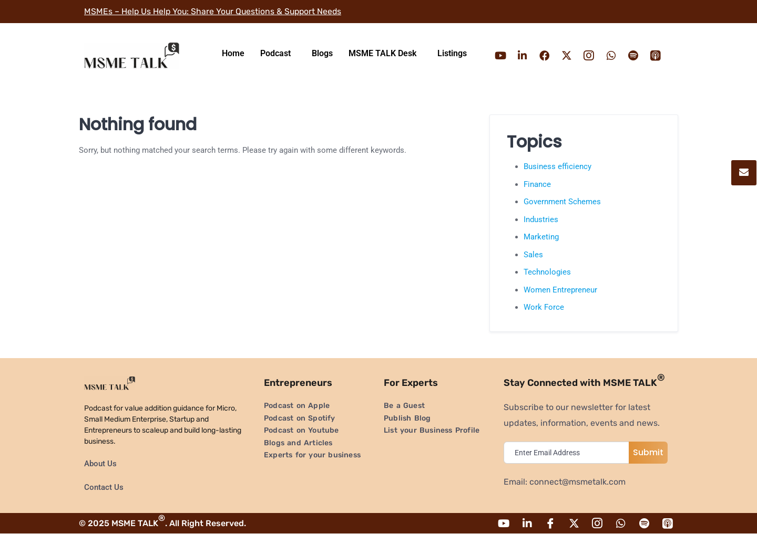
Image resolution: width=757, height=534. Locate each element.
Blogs (322, 53)
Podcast (275, 53)
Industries (541, 219)
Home (233, 53)
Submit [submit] (648, 452)
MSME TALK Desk (382, 53)
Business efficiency (557, 166)
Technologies (547, 272)
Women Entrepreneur (560, 290)
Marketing (541, 237)
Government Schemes (562, 201)
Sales (533, 254)
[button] (278, 53)
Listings (452, 53)
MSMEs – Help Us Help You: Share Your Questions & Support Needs (215, 11)
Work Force (544, 307)
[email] (569, 453)
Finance (537, 184)
